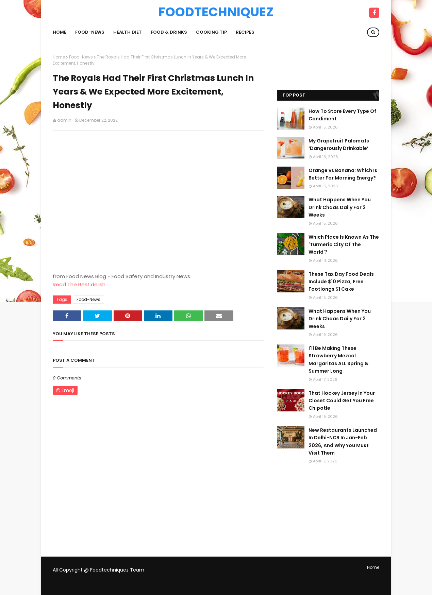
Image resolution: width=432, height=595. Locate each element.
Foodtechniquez (216, 12)
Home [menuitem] (59, 32)
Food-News (81, 57)
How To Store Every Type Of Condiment (342, 115)
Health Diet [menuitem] (127, 32)
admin (64, 120)
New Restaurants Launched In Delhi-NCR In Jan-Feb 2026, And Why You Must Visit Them (343, 441)
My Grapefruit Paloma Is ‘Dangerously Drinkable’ (339, 144)
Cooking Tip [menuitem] (211, 32)
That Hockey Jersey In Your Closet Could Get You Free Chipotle (342, 401)
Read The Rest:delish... (81, 284)
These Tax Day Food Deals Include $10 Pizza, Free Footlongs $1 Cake (341, 282)
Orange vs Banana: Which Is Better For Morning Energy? (343, 174)
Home (59, 57)
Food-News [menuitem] (89, 32)
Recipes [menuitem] (245, 32)
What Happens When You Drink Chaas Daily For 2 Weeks (340, 207)
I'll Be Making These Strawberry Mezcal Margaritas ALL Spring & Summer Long (338, 359)
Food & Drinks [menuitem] (169, 32)
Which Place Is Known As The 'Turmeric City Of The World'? (344, 245)
